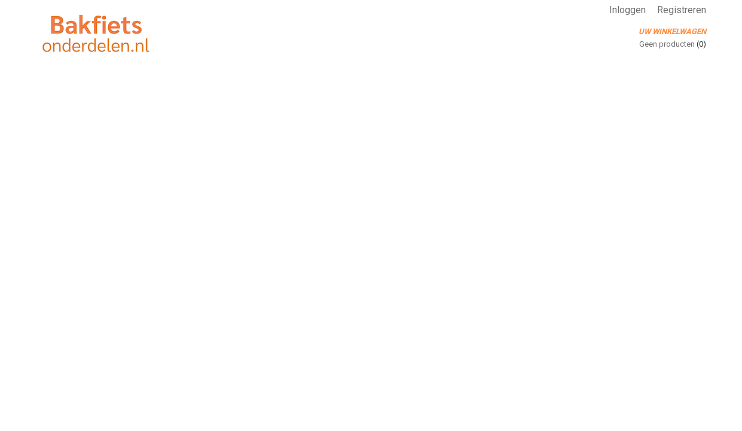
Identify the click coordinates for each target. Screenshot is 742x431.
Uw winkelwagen (672, 31)
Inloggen (627, 10)
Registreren (681, 10)
